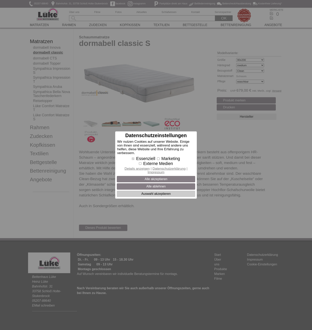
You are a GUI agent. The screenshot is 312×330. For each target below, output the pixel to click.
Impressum (156, 172)
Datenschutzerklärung (168, 169)
